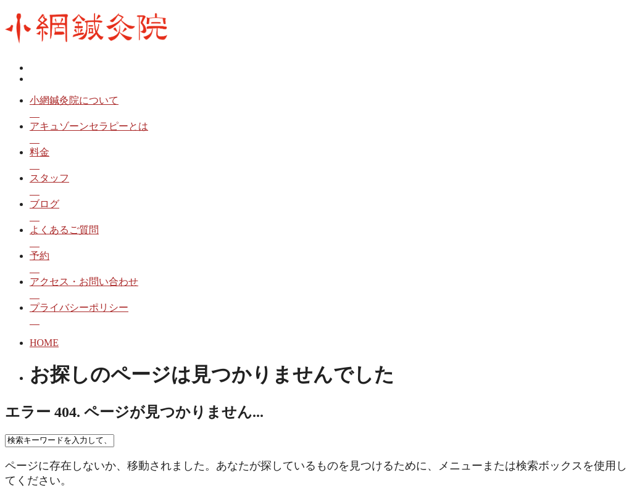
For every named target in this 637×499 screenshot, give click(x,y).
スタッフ (331, 185)
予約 (331, 263)
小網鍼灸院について (331, 107)
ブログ (331, 211)
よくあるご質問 (331, 237)
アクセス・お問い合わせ (331, 289)
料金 (331, 159)
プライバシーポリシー (331, 315)
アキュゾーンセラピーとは (331, 133)
